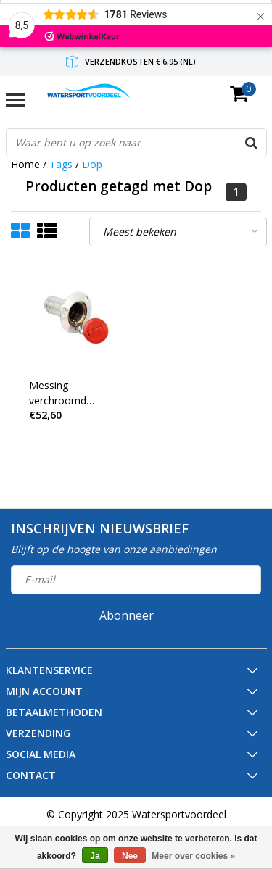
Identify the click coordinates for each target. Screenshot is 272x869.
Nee (130, 856)
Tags (61, 164)
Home (25, 164)
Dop (92, 164)
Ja (94, 856)
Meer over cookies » (193, 856)
